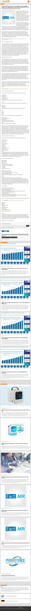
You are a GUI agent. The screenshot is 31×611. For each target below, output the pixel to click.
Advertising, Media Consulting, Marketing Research (14, 9)
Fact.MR (7, 10)
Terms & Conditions (10, 608)
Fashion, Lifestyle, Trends (8, 441)
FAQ (1, 608)
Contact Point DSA (16, 608)
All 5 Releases (3, 381)
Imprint (3, 608)
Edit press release (13, 237)
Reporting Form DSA (20, 608)
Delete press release (5, 237)
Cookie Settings (26, 608)
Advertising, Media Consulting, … (8, 508)
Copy (28, 225)
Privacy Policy (6, 608)
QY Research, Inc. (3, 475)
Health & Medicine (7, 300)
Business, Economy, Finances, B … (9, 266)
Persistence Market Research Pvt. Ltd (6, 574)
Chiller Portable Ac (3, 442)
